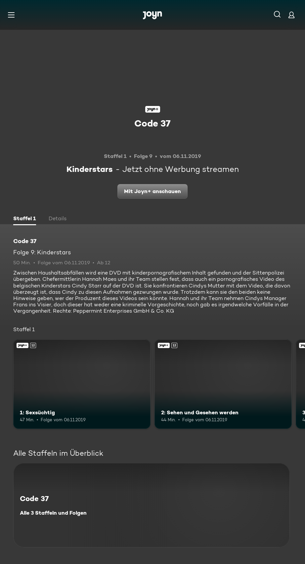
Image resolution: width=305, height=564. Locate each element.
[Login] (291, 15)
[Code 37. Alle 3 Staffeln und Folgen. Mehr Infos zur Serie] (151, 505)
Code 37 (152, 123)
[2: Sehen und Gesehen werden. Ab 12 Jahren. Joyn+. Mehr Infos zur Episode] (223, 384)
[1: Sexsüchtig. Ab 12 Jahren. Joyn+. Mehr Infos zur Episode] (82, 384)
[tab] (24, 219)
